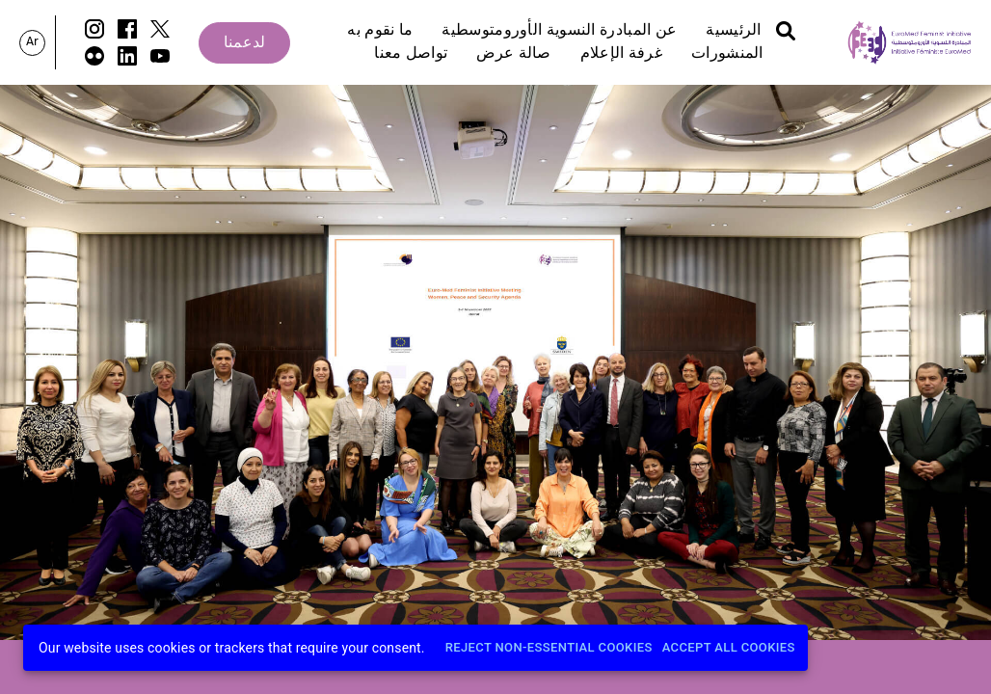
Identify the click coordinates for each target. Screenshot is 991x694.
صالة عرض (513, 54)
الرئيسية (733, 31)
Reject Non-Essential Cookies (549, 648)
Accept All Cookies (728, 648)
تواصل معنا (410, 54)
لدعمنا (245, 43)
